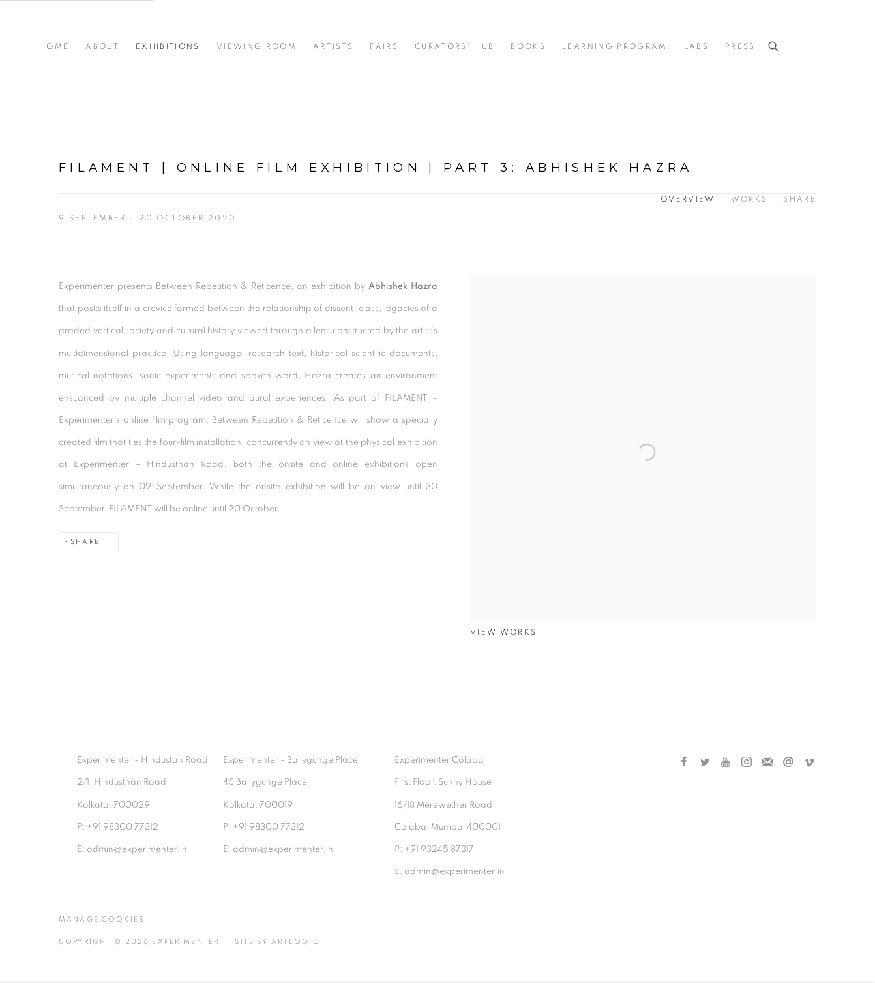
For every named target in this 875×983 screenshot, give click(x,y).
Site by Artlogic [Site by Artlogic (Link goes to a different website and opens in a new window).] (277, 941)
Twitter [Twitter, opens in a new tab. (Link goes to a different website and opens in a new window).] (705, 762)
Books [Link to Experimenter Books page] (528, 46)
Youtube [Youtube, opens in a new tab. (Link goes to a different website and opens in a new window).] (725, 762)
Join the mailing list (767, 762)
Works (749, 199)
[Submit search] (774, 47)
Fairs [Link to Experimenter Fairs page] (384, 46)
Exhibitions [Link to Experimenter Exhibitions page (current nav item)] (168, 46)
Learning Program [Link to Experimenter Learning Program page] (614, 46)
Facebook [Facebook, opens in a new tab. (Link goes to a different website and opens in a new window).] (684, 762)
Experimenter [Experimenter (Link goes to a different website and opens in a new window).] (91, 27)
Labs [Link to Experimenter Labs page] (696, 46)
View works (503, 632)
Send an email (788, 762)
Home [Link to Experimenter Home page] (54, 46)
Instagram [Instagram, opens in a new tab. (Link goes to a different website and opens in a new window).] (746, 762)
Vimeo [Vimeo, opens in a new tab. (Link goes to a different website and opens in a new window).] (809, 762)
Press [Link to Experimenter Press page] (740, 46)
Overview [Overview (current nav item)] (687, 199)
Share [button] (799, 199)
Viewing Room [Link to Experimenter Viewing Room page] (256, 46)
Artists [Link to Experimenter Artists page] (333, 46)
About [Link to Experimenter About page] (102, 46)
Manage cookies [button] (101, 919)
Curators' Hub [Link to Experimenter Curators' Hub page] (454, 46)
